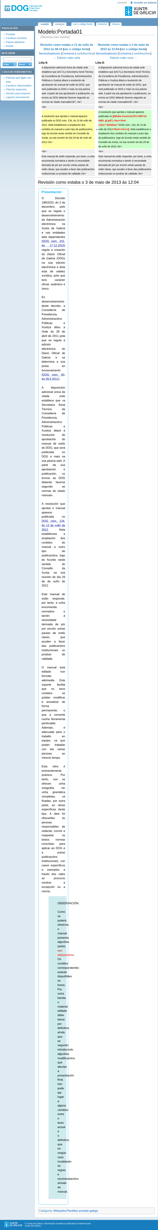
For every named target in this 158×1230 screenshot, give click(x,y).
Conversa (68, 53)
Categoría (45, 1210)
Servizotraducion (49, 53)
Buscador (8, 53)
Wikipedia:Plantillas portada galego (75, 1210)
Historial (102, 24)
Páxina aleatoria (15, 42)
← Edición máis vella (66, 57)
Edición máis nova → (123, 57)
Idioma (116, 24)
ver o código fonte (76, 49)
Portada (10, 34)
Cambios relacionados (18, 85)
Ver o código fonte (82, 24)
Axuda (9, 46)
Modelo (45, 24)
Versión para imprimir (18, 93)
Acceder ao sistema (145, 2)
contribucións (85, 53)
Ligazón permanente (17, 97)
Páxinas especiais (16, 89)
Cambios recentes (16, 38)
